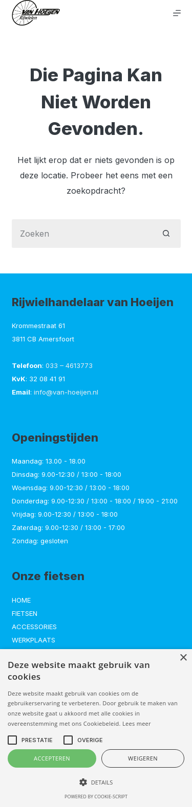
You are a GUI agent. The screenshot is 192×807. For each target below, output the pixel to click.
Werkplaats (33, 640)
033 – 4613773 (69, 365)
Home (21, 600)
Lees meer (136, 723)
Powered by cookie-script (96, 796)
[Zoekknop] (166, 233)
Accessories (34, 626)
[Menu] (177, 13)
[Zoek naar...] (82, 233)
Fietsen (24, 613)
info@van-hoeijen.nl (66, 392)
